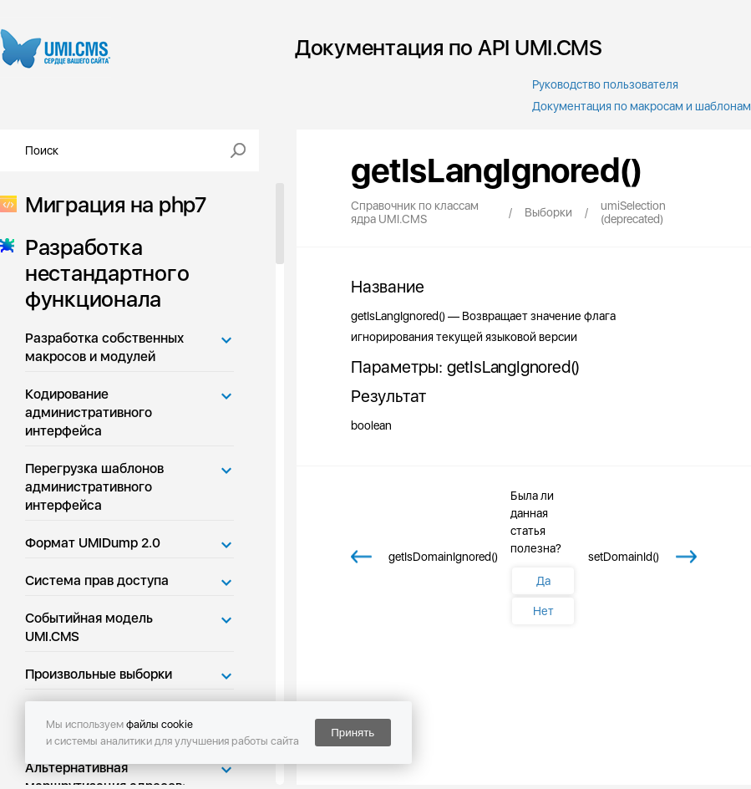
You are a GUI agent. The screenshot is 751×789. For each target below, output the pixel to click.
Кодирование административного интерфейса (88, 412)
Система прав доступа (97, 580)
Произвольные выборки (98, 674)
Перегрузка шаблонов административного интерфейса (94, 487)
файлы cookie (159, 724)
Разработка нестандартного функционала (102, 273)
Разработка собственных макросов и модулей (104, 347)
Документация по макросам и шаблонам (641, 106)
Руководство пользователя (605, 84)
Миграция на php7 (110, 204)
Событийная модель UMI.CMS (89, 627)
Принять (352, 732)
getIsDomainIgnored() (443, 556)
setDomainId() (623, 556)
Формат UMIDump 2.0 (92, 543)
